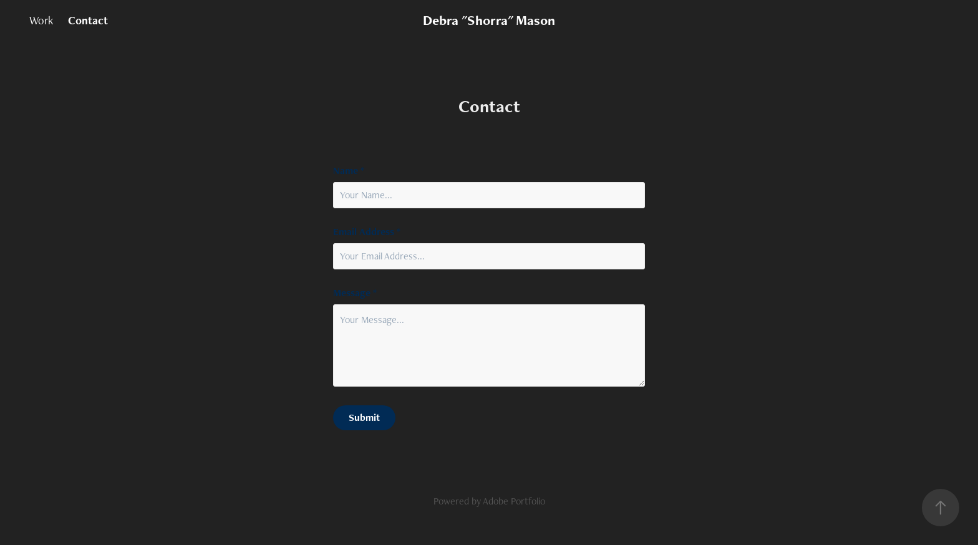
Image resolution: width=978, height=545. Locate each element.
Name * (348, 171)
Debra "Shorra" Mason (489, 20)
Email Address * (366, 232)
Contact (88, 20)
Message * (355, 293)
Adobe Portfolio (514, 501)
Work (41, 20)
